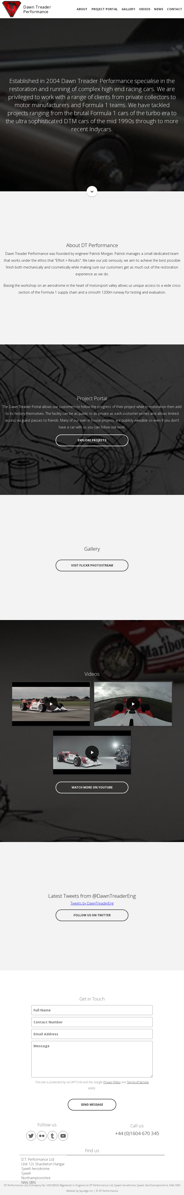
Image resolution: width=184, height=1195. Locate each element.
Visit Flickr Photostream (92, 565)
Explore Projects (92, 440)
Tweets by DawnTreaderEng (92, 903)
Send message (92, 1104)
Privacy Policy (112, 1082)
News (158, 9)
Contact (174, 9)
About (82, 9)
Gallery (128, 9)
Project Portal (105, 9)
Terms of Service (138, 1082)
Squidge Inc (86, 1191)
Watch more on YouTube (92, 787)
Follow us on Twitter (92, 915)
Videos (145, 9)
